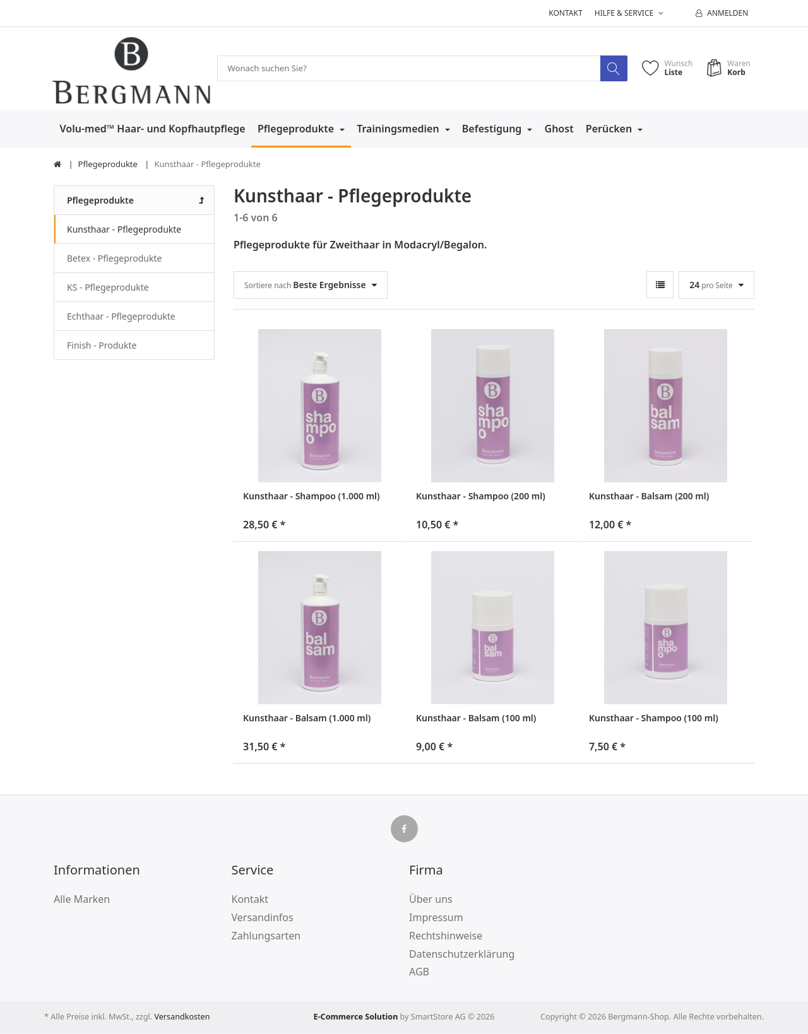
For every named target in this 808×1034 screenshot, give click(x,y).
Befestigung (493, 129)
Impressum (436, 918)
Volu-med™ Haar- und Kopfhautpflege (153, 129)
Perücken (610, 129)
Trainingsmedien (399, 129)
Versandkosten (182, 1017)
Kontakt (565, 13)
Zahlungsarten (266, 936)
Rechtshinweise (445, 936)
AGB (419, 972)
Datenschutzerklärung (461, 954)
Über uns (431, 900)
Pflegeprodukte (297, 129)
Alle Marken (82, 900)
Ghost (559, 129)
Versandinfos (263, 918)
